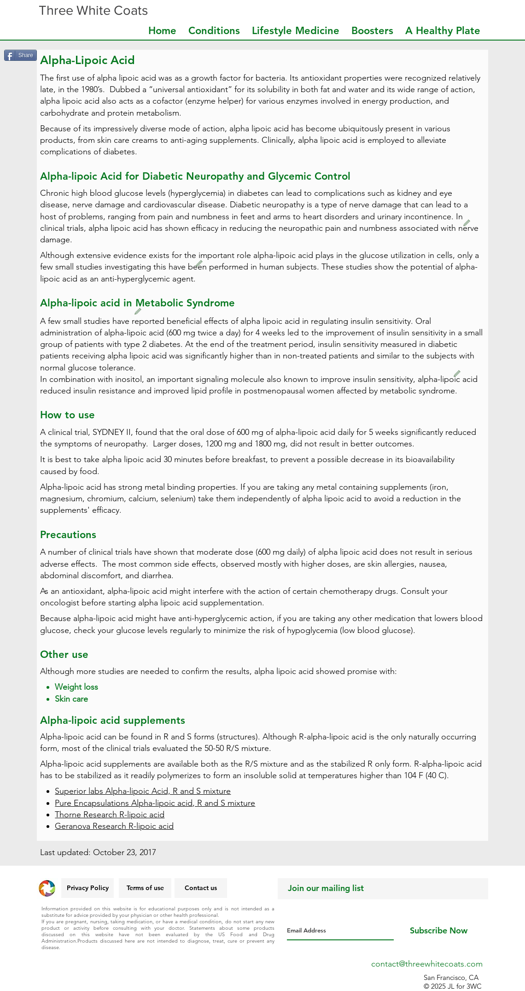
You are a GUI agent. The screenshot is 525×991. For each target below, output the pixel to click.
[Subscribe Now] (438, 930)
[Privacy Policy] (87, 888)
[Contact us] (201, 888)
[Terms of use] (145, 888)
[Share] (20, 55)
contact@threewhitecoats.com (427, 964)
